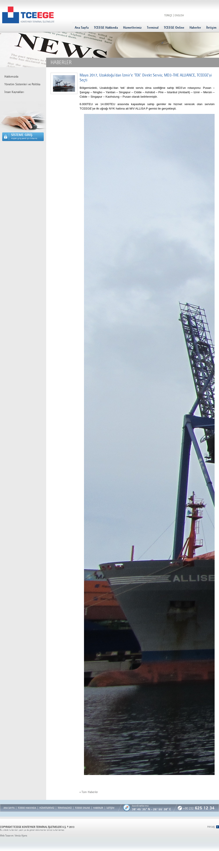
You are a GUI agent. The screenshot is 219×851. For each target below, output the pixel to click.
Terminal (153, 27)
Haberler (195, 27)
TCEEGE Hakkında (106, 27)
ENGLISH (179, 15)
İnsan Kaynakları (14, 92)
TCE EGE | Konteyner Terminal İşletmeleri (28, 14)
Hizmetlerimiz (132, 27)
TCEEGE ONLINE (82, 807)
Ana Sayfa (82, 27)
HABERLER (98, 807)
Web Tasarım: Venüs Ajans (13, 835)
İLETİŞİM (110, 807)
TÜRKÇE (168, 15)
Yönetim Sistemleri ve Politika (22, 84)
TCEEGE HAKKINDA (27, 807)
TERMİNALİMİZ (65, 807)
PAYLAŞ (211, 826)
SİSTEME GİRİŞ (27, 136)
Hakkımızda (11, 76)
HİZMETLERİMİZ (46, 807)
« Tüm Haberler (89, 792)
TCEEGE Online (174, 27)
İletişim (211, 27)
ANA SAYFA (9, 807)
